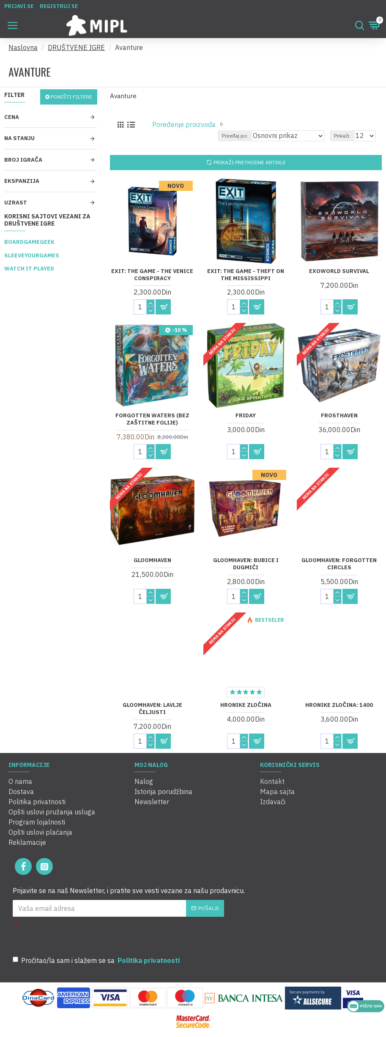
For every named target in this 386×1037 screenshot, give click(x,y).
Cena (11, 117)
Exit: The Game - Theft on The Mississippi (245, 275)
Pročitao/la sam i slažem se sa (97, 960)
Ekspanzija (21, 181)
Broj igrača (23, 159)
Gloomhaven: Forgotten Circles (339, 564)
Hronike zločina (245, 705)
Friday (245, 415)
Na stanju (19, 138)
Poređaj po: (235, 135)
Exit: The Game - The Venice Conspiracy (152, 275)
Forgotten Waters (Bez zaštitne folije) (152, 419)
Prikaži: (342, 135)
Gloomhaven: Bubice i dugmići (246, 564)
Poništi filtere (71, 97)
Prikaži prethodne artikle (250, 162)
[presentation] (135, 934)
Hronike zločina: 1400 (339, 705)
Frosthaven (339, 415)
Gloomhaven (152, 560)
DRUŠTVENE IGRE (76, 47)
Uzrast (15, 202)
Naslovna (23, 47)
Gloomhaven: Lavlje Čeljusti (152, 709)
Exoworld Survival (339, 271)
